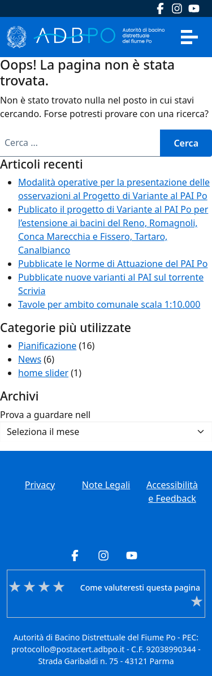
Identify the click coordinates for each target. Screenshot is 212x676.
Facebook (160, 8)
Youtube (194, 8)
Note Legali (106, 485)
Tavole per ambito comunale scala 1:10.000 (109, 304)
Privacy (40, 485)
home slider (43, 373)
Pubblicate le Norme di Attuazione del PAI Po (112, 263)
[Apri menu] (189, 36)
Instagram (177, 8)
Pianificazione (47, 345)
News (29, 359)
